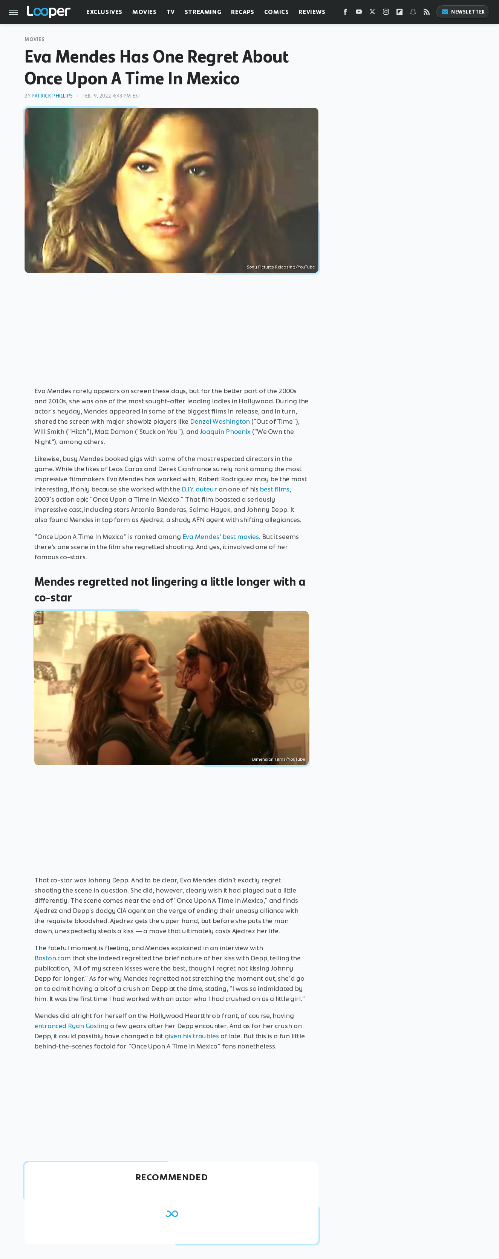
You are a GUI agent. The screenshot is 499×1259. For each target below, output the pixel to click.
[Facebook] (345, 13)
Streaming (203, 12)
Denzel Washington (220, 421)
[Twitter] (372, 13)
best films (274, 489)
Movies (144, 12)
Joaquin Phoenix (225, 431)
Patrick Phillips (52, 96)
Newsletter (463, 12)
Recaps (242, 12)
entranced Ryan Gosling (71, 1025)
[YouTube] (359, 13)
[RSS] (426, 13)
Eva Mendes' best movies (220, 536)
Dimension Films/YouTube (278, 759)
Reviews (311, 12)
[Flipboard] (399, 13)
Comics (276, 12)
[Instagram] (386, 13)
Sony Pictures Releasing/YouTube (281, 267)
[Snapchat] (413, 13)
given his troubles (192, 1036)
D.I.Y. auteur (199, 489)
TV (171, 12)
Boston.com (52, 958)
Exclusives (104, 12)
